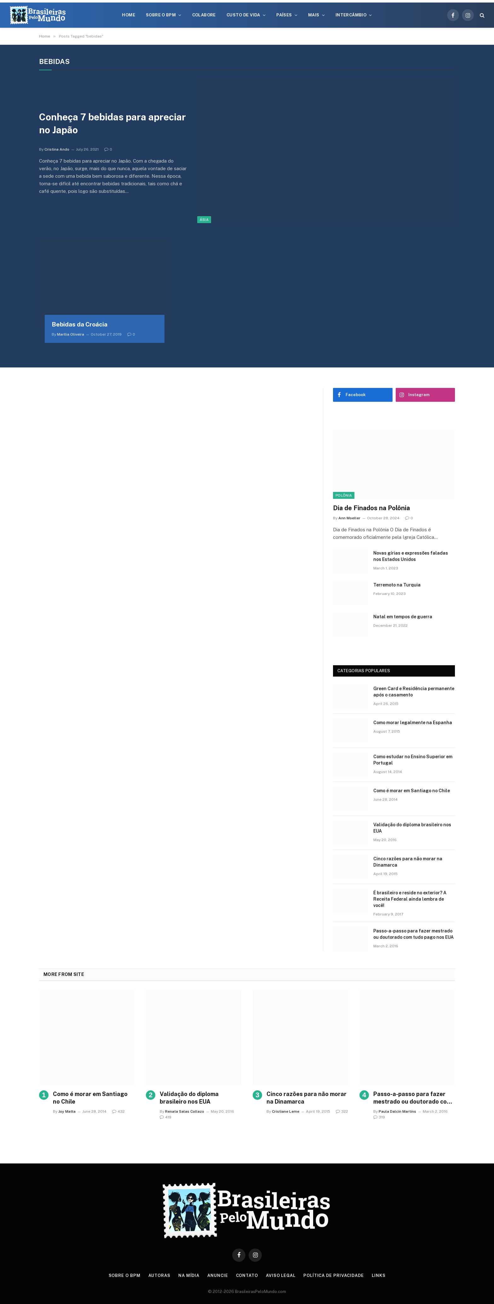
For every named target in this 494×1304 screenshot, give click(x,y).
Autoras (159, 1275)
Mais (313, 15)
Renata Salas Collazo (184, 1111)
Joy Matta (67, 1111)
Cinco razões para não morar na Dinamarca (407, 862)
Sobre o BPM (161, 15)
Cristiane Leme (285, 1111)
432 (118, 1111)
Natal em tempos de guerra (402, 616)
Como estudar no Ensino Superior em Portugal (412, 759)
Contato (247, 1275)
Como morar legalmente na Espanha (412, 722)
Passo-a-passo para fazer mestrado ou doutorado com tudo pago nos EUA (413, 934)
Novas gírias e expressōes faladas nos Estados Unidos (410, 556)
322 (342, 1111)
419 (165, 1117)
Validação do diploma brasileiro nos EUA (412, 828)
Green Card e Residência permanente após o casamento (413, 691)
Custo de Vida (243, 15)
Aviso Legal (281, 1275)
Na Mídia (188, 1275)
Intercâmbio (351, 15)
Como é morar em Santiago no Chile (411, 790)
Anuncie (217, 1275)
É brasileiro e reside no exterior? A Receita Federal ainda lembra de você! (409, 899)
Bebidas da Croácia (79, 324)
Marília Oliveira (70, 334)
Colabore (204, 15)
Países (284, 15)
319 (379, 1117)
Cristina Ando (56, 149)
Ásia (204, 220)
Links (379, 1275)
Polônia (344, 495)
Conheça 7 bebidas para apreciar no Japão (112, 123)
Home (128, 15)
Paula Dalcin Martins (397, 1111)
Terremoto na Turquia (397, 584)
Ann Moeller (349, 518)
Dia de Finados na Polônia (371, 508)
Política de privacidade (333, 1275)
